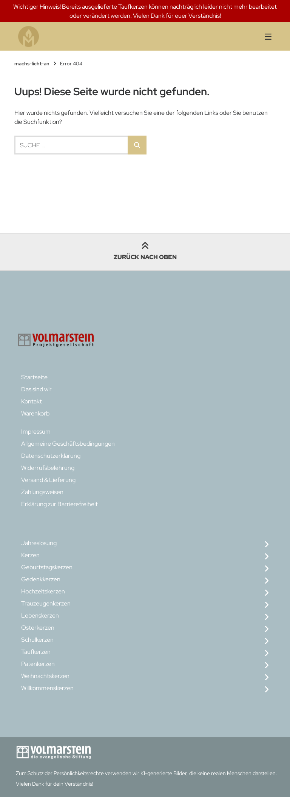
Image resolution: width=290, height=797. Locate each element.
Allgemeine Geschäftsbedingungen (68, 444)
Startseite (34, 377)
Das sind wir (36, 389)
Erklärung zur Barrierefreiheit (59, 504)
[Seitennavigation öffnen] (259, 36)
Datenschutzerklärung (50, 456)
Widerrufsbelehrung (47, 468)
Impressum (36, 432)
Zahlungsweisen (42, 492)
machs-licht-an (31, 63)
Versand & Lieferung (48, 480)
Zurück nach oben (145, 251)
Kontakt (31, 401)
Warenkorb (35, 413)
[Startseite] (86, 36)
